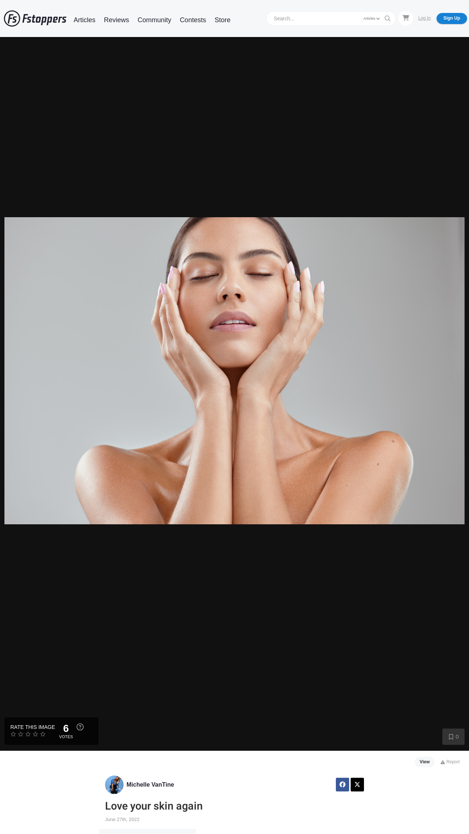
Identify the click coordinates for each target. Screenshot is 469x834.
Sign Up (451, 18)
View (425, 761)
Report (450, 761)
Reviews (116, 20)
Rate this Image (32, 727)
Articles (84, 20)
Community (154, 20)
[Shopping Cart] (405, 18)
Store (222, 20)
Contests (193, 20)
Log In (424, 18)
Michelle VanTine (150, 784)
